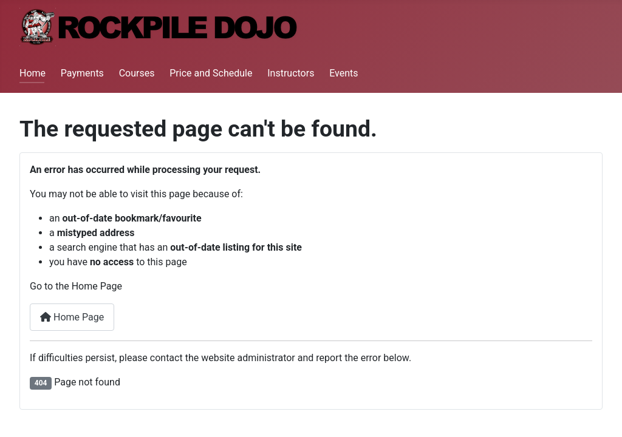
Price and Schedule (210, 73)
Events (343, 73)
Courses (137, 73)
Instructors (290, 73)
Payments (82, 73)
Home (32, 73)
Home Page (72, 317)
